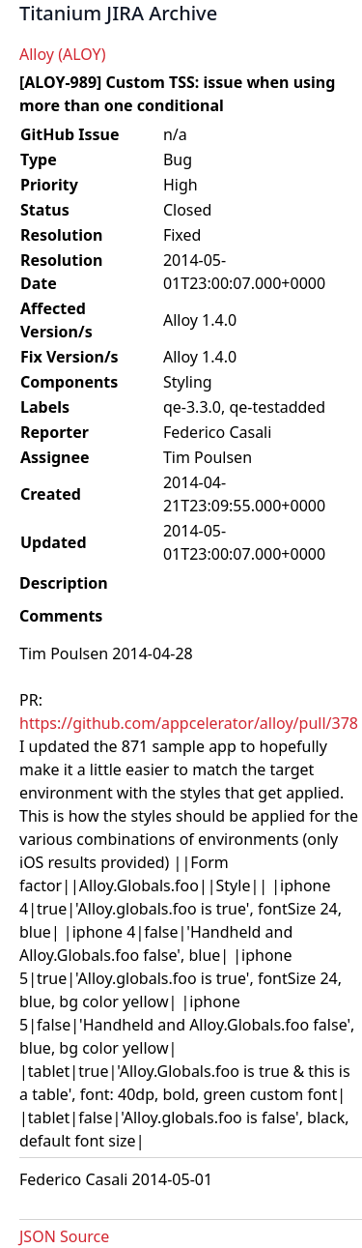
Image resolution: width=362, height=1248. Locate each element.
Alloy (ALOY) (62, 54)
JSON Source (64, 1236)
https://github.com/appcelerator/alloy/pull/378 (188, 723)
